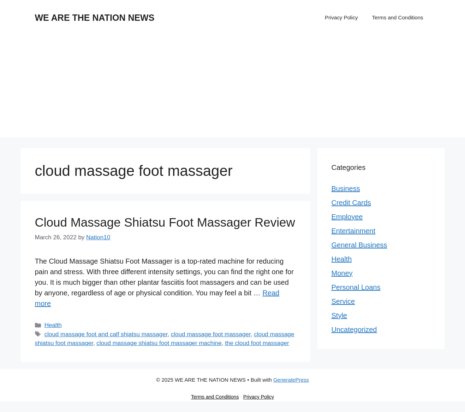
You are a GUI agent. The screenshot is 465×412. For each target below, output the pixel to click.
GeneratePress (291, 380)
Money (342, 273)
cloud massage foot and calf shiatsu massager (106, 334)
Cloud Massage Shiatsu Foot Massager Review (165, 222)
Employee (347, 217)
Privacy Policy (341, 17)
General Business (359, 245)
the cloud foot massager (257, 343)
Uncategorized (354, 329)
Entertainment (354, 231)
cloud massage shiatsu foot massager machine (158, 343)
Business (346, 188)
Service (343, 301)
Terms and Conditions (397, 17)
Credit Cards (351, 203)
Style (339, 315)
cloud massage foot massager (211, 334)
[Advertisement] (233, 88)
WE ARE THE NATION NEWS (95, 18)
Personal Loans (356, 287)
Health (53, 325)
